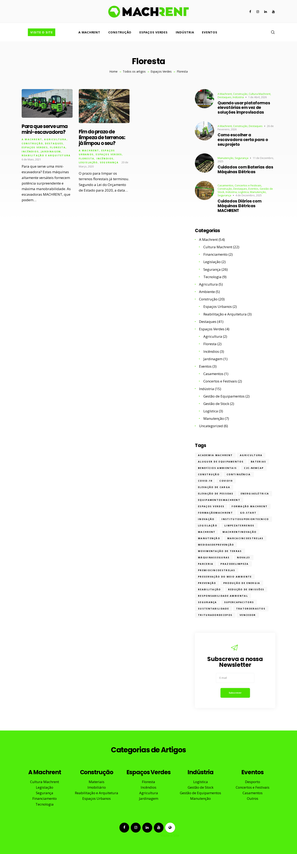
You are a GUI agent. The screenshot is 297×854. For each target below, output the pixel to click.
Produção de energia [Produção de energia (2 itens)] (241, 583)
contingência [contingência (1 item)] (239, 474)
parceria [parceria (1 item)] (205, 563)
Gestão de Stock (216, 403)
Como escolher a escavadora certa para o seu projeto (243, 140)
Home (113, 71)
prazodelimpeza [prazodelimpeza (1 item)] (234, 563)
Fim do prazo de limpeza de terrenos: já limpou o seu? (102, 138)
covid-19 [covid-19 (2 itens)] (205, 480)
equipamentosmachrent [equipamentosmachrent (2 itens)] (219, 499)
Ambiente (207, 291)
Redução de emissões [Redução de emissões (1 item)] (246, 589)
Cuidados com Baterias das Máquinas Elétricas (245, 169)
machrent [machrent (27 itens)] (206, 531)
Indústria (238, 97)
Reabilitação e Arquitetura (46, 156)
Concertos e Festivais (248, 185)
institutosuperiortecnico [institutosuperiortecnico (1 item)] (245, 519)
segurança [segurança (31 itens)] (207, 602)
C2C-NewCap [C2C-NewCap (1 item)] (254, 467)
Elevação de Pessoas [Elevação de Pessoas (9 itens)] (215, 493)
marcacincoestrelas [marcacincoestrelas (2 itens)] (245, 538)
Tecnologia (212, 276)
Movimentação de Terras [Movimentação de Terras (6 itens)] (220, 551)
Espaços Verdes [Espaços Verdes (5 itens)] (211, 506)
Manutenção (225, 158)
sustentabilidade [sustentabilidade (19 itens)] (213, 608)
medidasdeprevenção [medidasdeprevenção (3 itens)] (216, 544)
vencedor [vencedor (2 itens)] (248, 614)
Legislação (88, 163)
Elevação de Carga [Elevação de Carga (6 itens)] (214, 487)
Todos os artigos (134, 71)
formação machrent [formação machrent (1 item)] (250, 506)
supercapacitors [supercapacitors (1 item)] (239, 602)
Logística (243, 192)
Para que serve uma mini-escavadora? (45, 130)
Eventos (253, 189)
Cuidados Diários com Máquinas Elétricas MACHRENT (239, 206)
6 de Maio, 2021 (31, 160)
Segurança (109, 163)
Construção (32, 143)
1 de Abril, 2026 (257, 97)
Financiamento (215, 254)
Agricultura (55, 139)
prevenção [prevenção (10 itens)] (207, 583)
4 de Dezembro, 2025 (249, 195)
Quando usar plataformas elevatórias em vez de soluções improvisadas (244, 108)
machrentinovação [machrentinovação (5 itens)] (239, 531)
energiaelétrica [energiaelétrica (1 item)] (255, 493)
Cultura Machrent (259, 94)
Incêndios (30, 151)
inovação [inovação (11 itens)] (206, 519)
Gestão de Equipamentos (224, 396)
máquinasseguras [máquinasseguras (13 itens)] (214, 557)
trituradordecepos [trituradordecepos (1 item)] (215, 614)
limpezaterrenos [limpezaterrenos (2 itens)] (239, 525)
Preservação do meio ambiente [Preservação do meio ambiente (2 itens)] (225, 576)
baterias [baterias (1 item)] (258, 461)
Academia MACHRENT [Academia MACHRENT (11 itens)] (215, 455)
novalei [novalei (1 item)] (243, 557)
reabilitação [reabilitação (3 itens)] (209, 589)
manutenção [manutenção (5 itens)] (209, 538)
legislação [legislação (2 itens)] (207, 525)
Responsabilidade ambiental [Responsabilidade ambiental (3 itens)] (223, 595)
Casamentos (225, 185)
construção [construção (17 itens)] (208, 474)
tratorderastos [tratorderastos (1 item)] (250, 608)
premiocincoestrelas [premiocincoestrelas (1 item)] (216, 570)
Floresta (58, 147)
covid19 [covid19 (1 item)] (225, 480)
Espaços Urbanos (217, 306)
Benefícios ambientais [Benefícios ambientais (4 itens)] (217, 467)
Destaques (54, 143)
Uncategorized (211, 425)
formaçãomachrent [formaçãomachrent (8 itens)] (215, 512)
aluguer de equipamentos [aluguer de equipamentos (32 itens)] (221, 461)
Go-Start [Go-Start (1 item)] (248, 512)
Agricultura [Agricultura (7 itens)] (251, 455)
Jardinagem (51, 151)
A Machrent (32, 139)
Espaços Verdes (161, 71)
